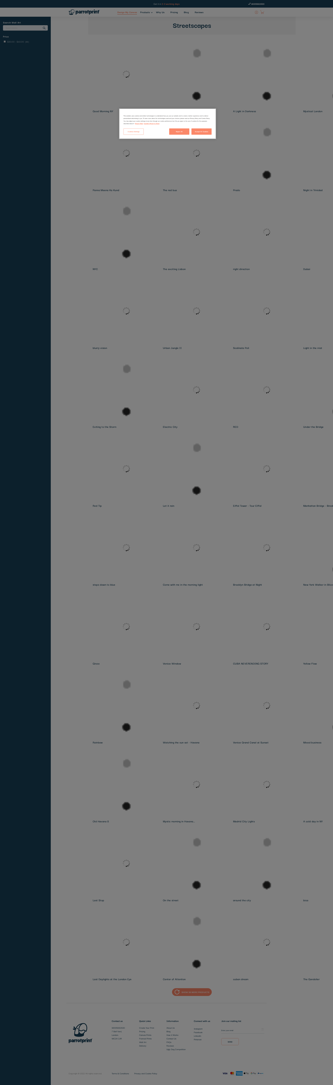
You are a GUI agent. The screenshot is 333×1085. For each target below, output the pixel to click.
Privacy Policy (139, 123)
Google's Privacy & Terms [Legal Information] (151, 123)
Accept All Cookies (201, 131)
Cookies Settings (133, 131)
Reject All (179, 131)
